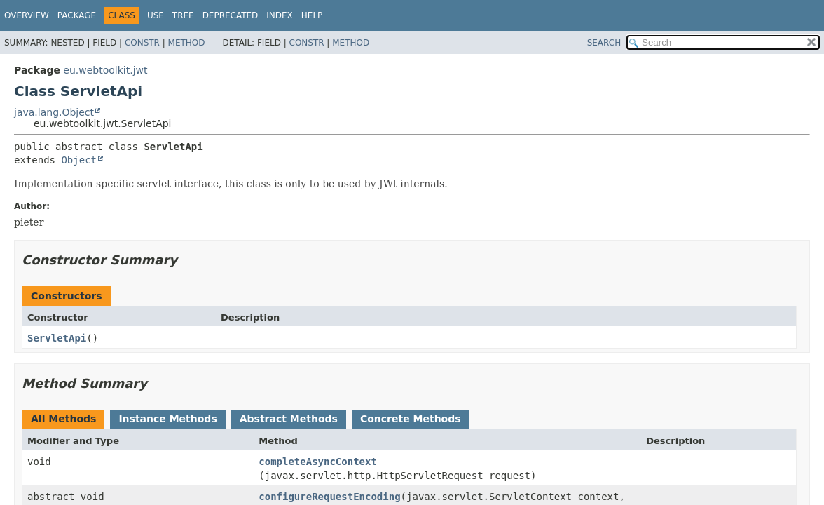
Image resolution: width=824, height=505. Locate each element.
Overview (26, 15)
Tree (183, 15)
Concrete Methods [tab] (410, 418)
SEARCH (604, 43)
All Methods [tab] (63, 418)
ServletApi (56, 338)
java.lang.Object (54, 112)
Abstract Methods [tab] (289, 418)
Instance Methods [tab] (167, 418)
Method (186, 43)
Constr (142, 43)
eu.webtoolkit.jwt (105, 70)
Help (312, 15)
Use (155, 15)
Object (79, 160)
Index (279, 15)
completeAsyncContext (318, 461)
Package (76, 15)
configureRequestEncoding (329, 496)
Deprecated (230, 15)
